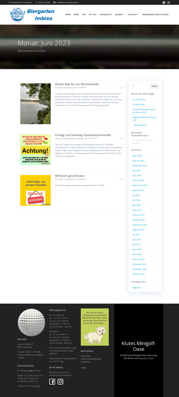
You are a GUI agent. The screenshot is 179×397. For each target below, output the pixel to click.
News (76, 14)
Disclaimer (85, 361)
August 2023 (138, 229)
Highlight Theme (145, 358)
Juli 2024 (136, 195)
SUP (84, 14)
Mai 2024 (136, 205)
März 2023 (137, 254)
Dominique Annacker (66, 138)
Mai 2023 (136, 244)
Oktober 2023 (138, 220)
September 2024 (139, 185)
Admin (60, 87)
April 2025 (136, 175)
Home (68, 14)
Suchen (154, 86)
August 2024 (138, 190)
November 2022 (139, 269)
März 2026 (137, 155)
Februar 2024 (138, 215)
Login (83, 367)
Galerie (119, 14)
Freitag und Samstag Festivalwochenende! (83, 135)
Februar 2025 (138, 180)
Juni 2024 (136, 200)
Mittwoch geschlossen (70, 176)
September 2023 (139, 224)
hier (38, 386)
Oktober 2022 (138, 274)
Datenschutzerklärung (91, 359)
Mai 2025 (136, 170)
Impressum (86, 356)
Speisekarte (106, 14)
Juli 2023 (136, 234)
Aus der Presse (139, 99)
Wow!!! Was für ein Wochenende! (77, 84)
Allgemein (69, 87)
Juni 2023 (136, 239)
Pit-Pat (93, 14)
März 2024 (137, 210)
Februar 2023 (138, 259)
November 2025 (139, 165)
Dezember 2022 (139, 264)
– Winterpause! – (139, 125)
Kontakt (132, 14)
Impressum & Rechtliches (155, 14)
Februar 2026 (138, 160)
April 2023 (136, 249)
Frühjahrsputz (138, 104)
